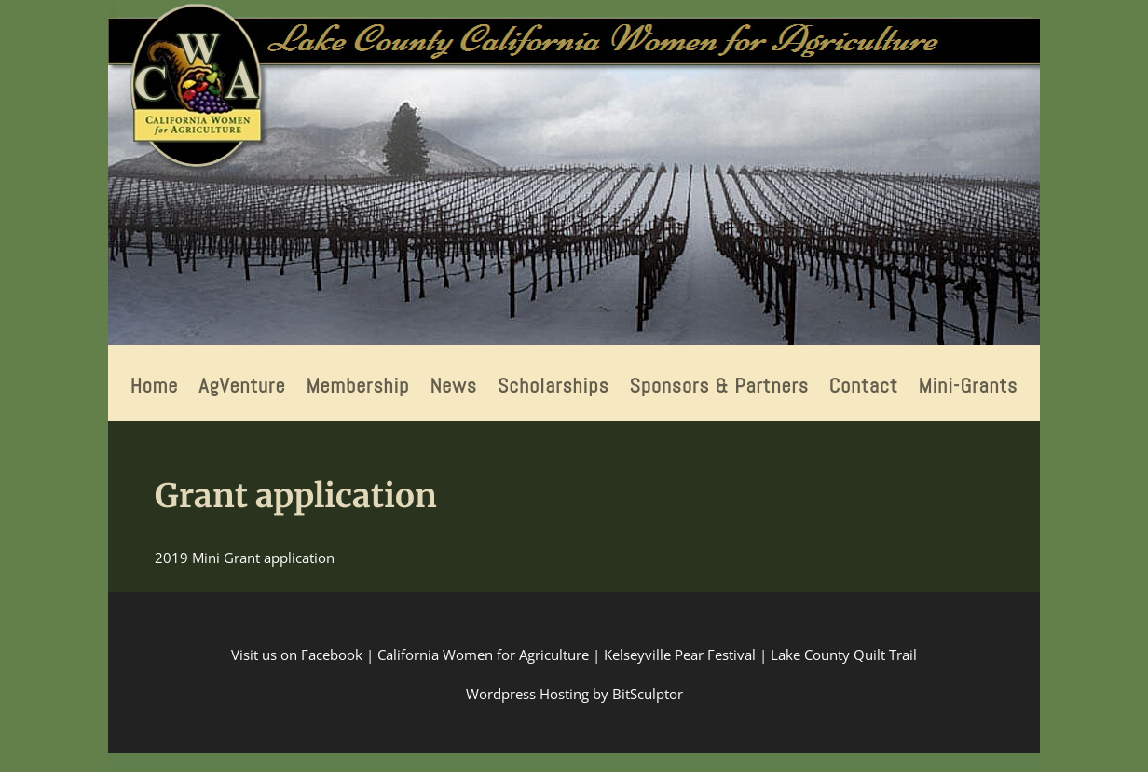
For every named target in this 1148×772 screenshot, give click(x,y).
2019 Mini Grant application (245, 557)
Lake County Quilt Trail (844, 654)
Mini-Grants (968, 388)
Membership (357, 388)
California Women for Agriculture (483, 654)
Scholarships (553, 388)
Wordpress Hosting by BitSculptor (574, 693)
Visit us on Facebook (296, 654)
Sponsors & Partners (718, 388)
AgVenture (241, 388)
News (453, 388)
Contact (863, 388)
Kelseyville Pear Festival (680, 654)
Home (154, 388)
